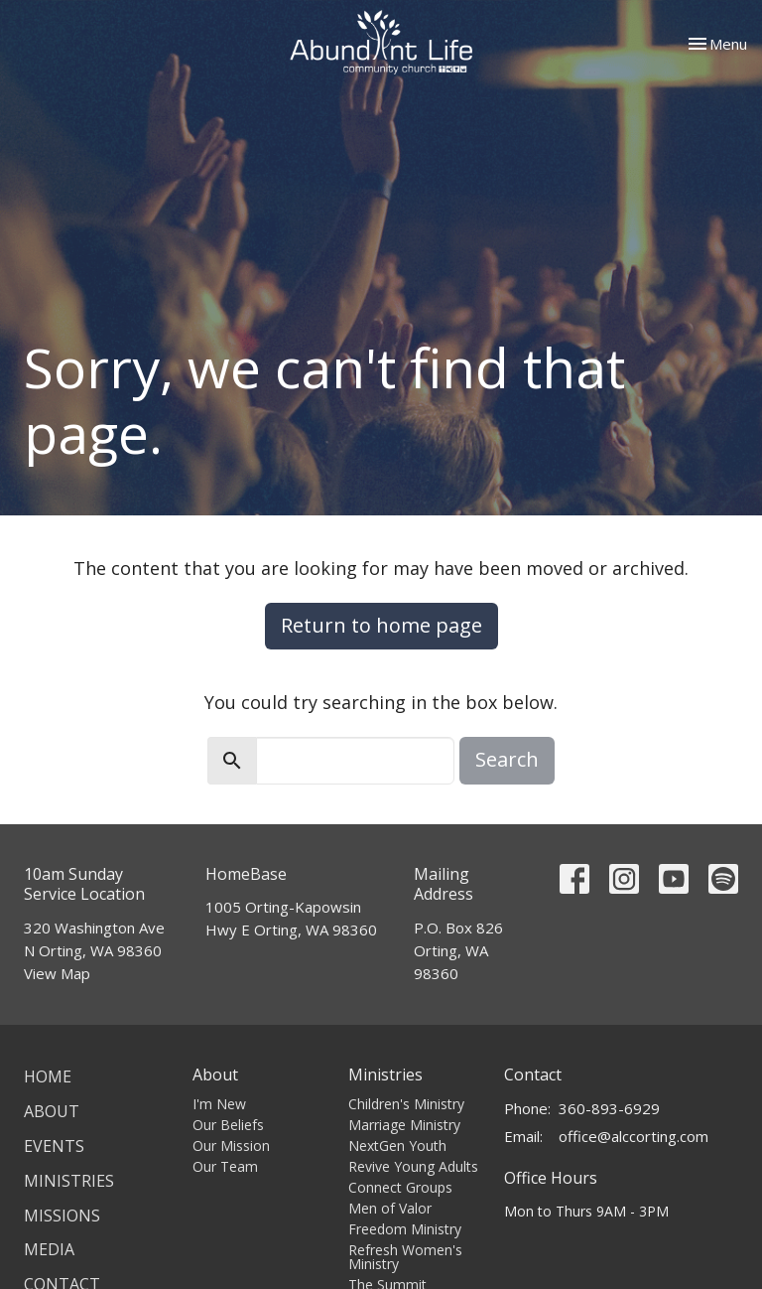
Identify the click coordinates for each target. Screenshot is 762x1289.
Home (47, 1076)
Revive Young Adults (413, 1166)
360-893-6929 (609, 1108)
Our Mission (231, 1145)
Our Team (225, 1166)
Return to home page (381, 625)
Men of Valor (390, 1208)
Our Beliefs (228, 1124)
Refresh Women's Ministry (405, 1256)
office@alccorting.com (633, 1136)
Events (54, 1146)
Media (49, 1249)
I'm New (219, 1103)
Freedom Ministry (404, 1228)
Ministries (69, 1181)
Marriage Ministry (404, 1124)
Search (507, 759)
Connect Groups (400, 1187)
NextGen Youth (397, 1145)
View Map (57, 973)
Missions (62, 1215)
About (51, 1111)
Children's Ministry (406, 1103)
